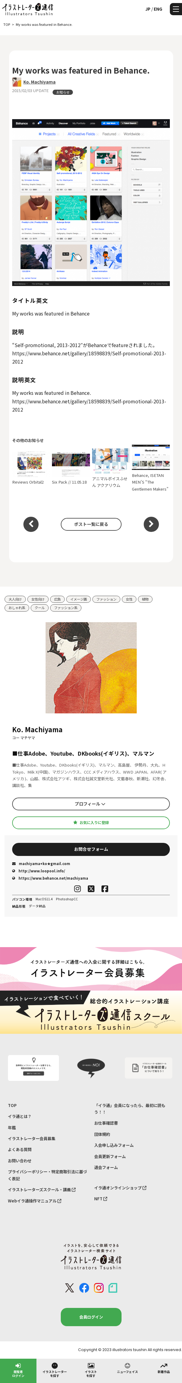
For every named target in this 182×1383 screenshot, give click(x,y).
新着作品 (164, 1368)
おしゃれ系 (17, 607)
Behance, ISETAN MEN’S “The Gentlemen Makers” (151, 468)
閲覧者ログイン (18, 1370)
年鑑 (12, 1127)
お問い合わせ (20, 1161)
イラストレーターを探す (55, 1370)
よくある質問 (20, 1149)
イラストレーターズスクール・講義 (42, 1189)
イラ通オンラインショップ (120, 1188)
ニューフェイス (127, 1368)
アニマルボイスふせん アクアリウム (111, 468)
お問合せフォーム (91, 849)
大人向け (15, 599)
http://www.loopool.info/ (38, 870)
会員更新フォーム (110, 1156)
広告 (57, 599)
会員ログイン (91, 1317)
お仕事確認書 (106, 1123)
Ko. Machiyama (39, 82)
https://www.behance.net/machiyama (50, 878)
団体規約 (102, 1134)
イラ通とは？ (20, 1116)
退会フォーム (106, 1167)
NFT (100, 1199)
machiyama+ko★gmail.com (41, 863)
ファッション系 (65, 607)
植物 (145, 599)
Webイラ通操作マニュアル (34, 1201)
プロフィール (90, 804)
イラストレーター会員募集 (31, 1138)
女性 (129, 599)
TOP (12, 1105)
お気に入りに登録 (90, 822)
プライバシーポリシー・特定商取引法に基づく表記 (47, 1175)
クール (40, 607)
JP (147, 9)
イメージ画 (78, 599)
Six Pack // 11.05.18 (71, 468)
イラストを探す (91, 1370)
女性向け (38, 599)
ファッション (106, 599)
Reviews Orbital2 (31, 468)
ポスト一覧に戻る (91, 524)
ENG (158, 9)
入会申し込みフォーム (114, 1145)
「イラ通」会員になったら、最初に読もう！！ (129, 1108)
